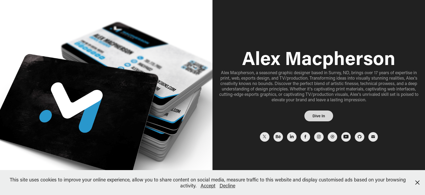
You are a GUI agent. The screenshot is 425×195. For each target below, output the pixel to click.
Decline (227, 185)
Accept (208, 185)
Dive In (319, 116)
